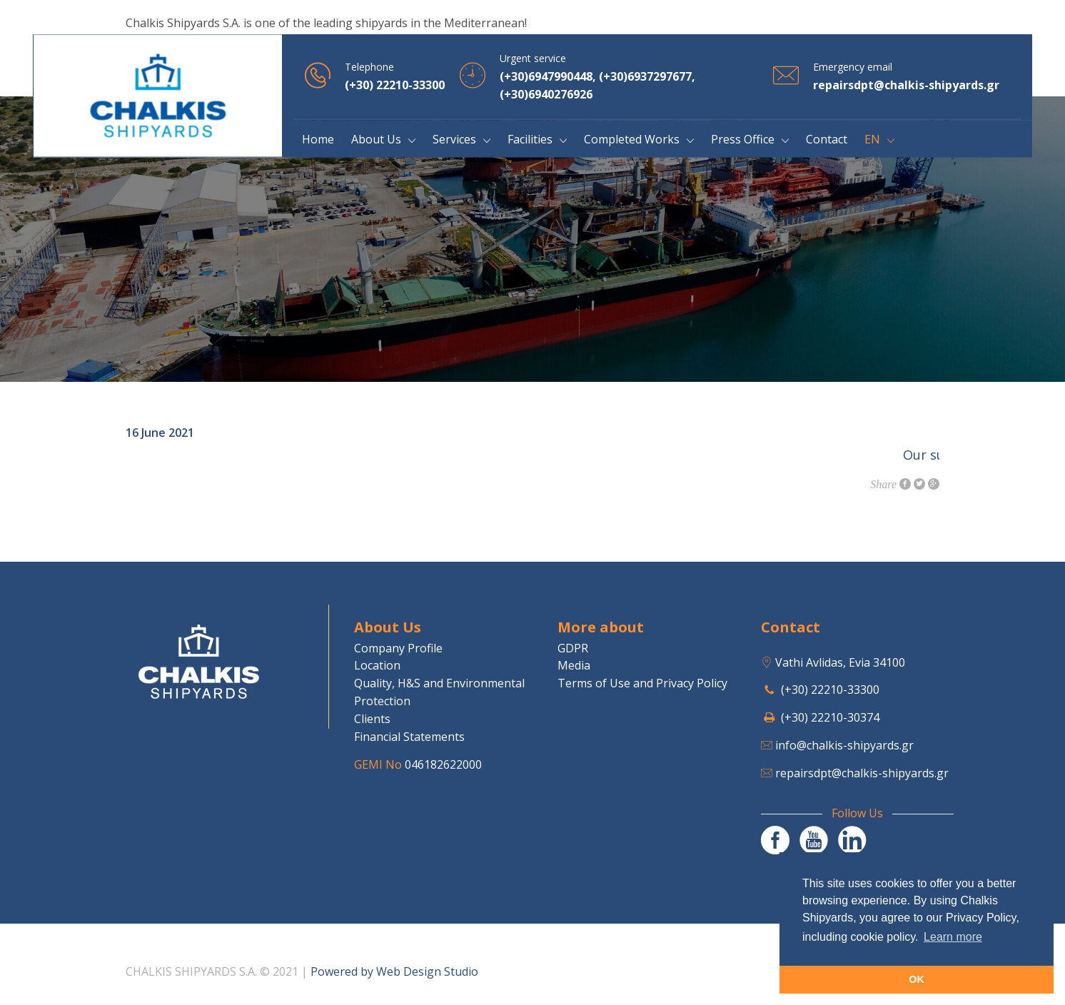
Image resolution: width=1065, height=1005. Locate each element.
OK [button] (916, 979)
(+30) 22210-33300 (830, 689)
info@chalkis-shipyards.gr (844, 745)
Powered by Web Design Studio (394, 971)
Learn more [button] (953, 937)
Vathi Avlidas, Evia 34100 (840, 662)
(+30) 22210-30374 (830, 717)
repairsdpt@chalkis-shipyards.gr (862, 773)
